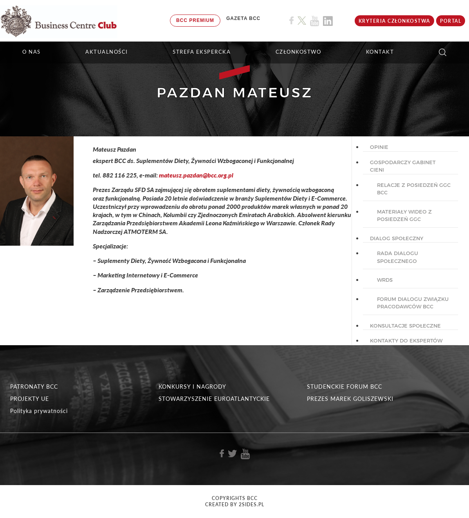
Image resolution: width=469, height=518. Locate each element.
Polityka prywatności (39, 411)
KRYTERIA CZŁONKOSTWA (394, 21)
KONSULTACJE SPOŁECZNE (405, 325)
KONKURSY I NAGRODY (192, 386)
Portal (450, 21)
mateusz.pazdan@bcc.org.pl (196, 175)
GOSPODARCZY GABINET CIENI (403, 166)
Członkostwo (298, 52)
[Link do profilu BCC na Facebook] (291, 20)
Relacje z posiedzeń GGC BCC (414, 189)
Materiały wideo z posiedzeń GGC (404, 215)
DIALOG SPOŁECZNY (396, 238)
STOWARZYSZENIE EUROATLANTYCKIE (214, 398)
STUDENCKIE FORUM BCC (344, 386)
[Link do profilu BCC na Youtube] (314, 21)
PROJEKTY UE (29, 398)
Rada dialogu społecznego (397, 257)
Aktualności (106, 52)
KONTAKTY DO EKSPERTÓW (406, 340)
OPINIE (379, 147)
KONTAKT (380, 52)
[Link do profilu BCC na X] (302, 20)
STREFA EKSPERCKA (202, 52)
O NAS (31, 52)
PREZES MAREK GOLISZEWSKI (350, 398)
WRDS (385, 280)
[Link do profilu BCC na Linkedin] (328, 21)
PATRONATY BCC (34, 386)
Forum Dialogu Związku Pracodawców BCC (413, 303)
